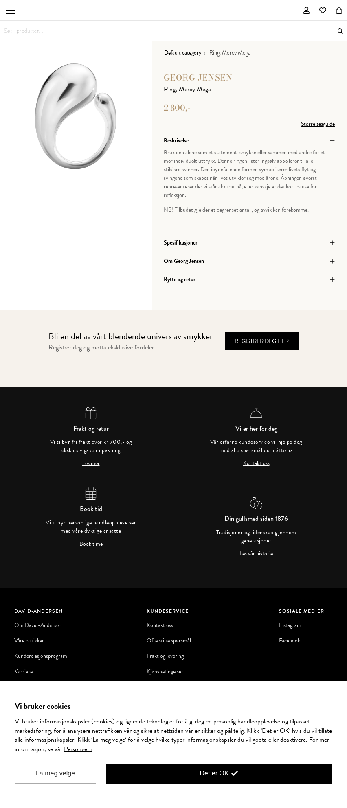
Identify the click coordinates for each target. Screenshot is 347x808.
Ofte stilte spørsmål (169, 641)
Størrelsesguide (318, 124)
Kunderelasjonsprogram (40, 656)
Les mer (91, 463)
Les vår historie (256, 554)
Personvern (78, 749)
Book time (91, 544)
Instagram (290, 625)
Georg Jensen (198, 77)
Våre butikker (29, 641)
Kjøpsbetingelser (165, 672)
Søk (340, 31)
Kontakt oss (256, 463)
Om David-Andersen (37, 625)
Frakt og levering (165, 656)
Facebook (289, 641)
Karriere (23, 672)
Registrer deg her (262, 341)
